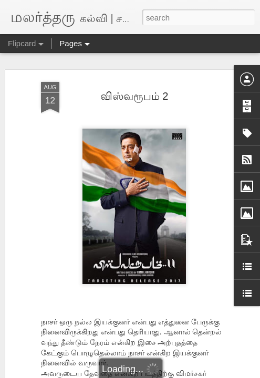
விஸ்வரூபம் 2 (134, 96)
